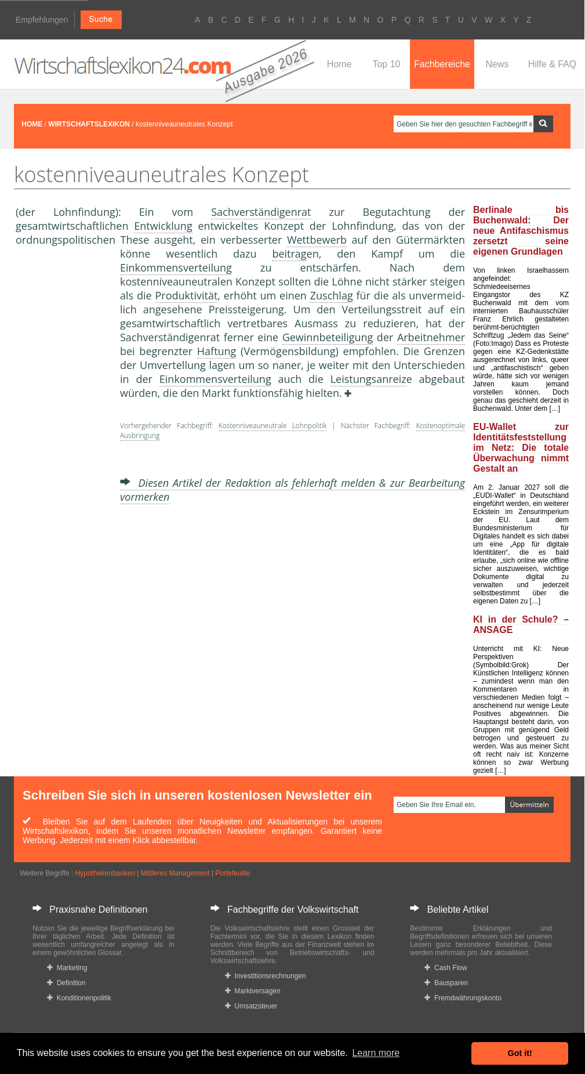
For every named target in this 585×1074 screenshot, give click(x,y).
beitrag (289, 254)
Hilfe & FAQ (552, 64)
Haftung (217, 351)
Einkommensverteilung (176, 267)
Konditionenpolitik (79, 998)
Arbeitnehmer (431, 337)
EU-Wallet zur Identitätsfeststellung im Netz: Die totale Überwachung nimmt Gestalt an (521, 447)
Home (339, 64)
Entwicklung (163, 226)
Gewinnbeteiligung (327, 337)
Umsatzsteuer (251, 1006)
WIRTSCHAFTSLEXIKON (89, 124)
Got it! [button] (520, 1053)
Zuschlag (331, 295)
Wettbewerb (317, 240)
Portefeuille (232, 873)
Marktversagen (253, 991)
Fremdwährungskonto (463, 998)
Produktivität (186, 295)
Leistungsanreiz (368, 379)
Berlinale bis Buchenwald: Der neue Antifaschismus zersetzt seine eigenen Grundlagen (521, 230)
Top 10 (386, 64)
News (496, 64)
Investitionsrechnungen (265, 976)
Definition (66, 983)
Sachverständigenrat (261, 212)
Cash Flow (445, 968)
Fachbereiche (442, 64)
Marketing (67, 968)
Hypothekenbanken (105, 873)
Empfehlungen (42, 19)
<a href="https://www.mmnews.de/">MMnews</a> (62, 440)
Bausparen (446, 983)
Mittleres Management (175, 873)
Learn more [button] (375, 1053)
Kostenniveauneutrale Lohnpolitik (272, 426)
